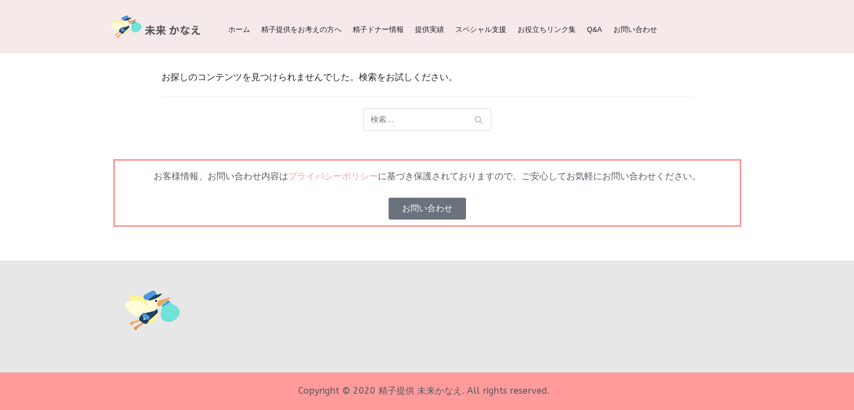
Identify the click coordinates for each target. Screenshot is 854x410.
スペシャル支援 (480, 29)
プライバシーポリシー (333, 176)
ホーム (239, 29)
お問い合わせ (635, 29)
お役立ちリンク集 (547, 29)
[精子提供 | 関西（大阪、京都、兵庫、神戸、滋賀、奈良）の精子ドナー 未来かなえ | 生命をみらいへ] (158, 26)
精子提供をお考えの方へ (301, 29)
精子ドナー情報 (378, 29)
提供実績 (429, 29)
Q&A (594, 29)
